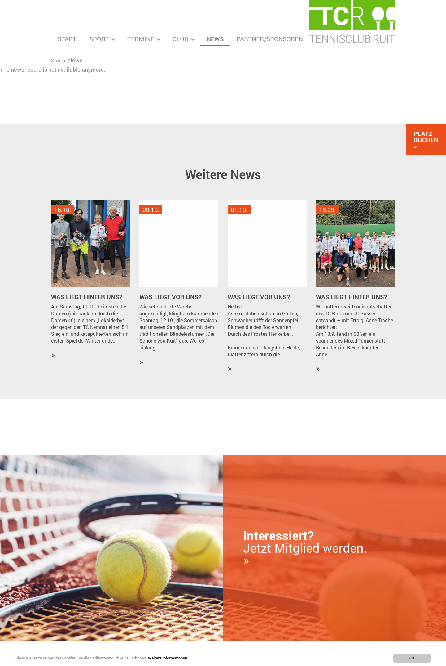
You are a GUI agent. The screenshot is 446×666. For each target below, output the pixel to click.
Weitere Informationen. (168, 658)
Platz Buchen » (426, 139)
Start (67, 39)
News (215, 39)
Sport (99, 39)
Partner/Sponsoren (270, 39)
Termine (140, 39)
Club (180, 39)
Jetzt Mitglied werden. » (305, 548)
